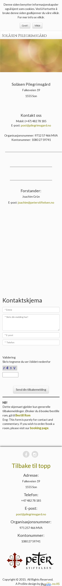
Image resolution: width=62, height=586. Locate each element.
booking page (39, 428)
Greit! (25, 25)
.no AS (50, 584)
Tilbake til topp (31, 465)
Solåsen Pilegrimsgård (24, 35)
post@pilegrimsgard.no (36, 125)
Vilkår (37, 25)
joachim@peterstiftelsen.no (36, 202)
